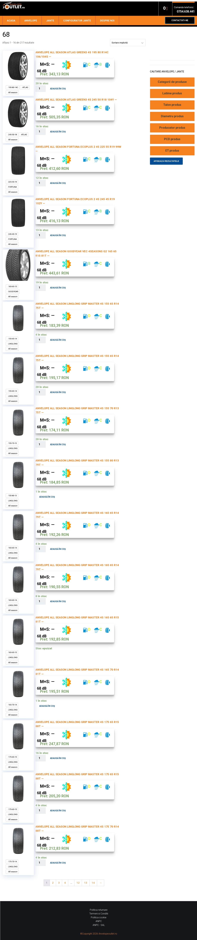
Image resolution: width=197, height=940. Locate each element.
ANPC (99, 921)
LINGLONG (13, 344)
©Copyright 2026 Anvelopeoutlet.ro (98, 933)
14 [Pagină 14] (93, 882)
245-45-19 (12, 234)
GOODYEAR (13, 291)
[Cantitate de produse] (40, 88)
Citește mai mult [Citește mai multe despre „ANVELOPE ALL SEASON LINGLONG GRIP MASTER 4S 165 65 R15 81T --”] (32, 651)
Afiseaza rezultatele (166, 161)
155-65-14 (12, 339)
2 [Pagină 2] (53, 882)
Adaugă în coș (58, 88)
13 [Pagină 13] (85, 882)
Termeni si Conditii (98, 913)
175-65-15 (12, 757)
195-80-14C (13, 87)
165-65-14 (12, 548)
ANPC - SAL (99, 925)
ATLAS (25, 87)
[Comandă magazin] (127, 42)
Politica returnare (98, 909)
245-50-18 (12, 134)
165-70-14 (12, 705)
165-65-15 (12, 286)
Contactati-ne (179, 20)
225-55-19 (12, 182)
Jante (50, 20)
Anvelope (30, 20)
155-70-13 (12, 443)
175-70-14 (12, 861)
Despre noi (107, 20)
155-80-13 (12, 495)
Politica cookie (98, 917)
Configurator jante (77, 20)
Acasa (11, 20)
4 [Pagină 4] (65, 882)
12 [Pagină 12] (78, 882)
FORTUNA (12, 187)
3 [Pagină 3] (59, 882)
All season (12, 92)
